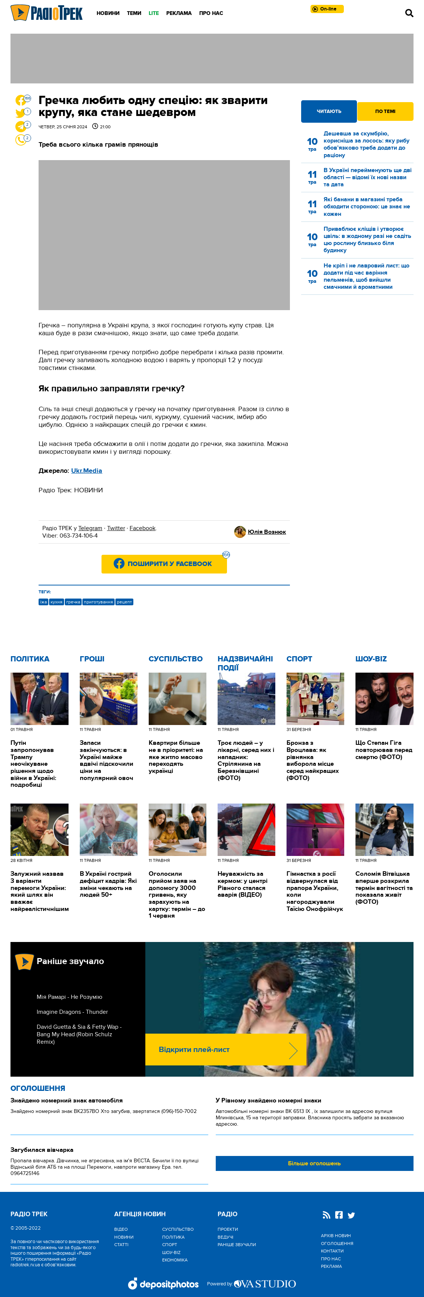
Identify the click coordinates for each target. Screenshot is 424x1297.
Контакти (332, 1251)
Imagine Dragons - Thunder (72, 1012)
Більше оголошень (314, 1163)
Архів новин (336, 1235)
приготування (98, 602)
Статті (121, 1244)
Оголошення (37, 1088)
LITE (154, 13)
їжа (43, 602)
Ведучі (225, 1237)
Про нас (211, 13)
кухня (57, 602)
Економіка (175, 1260)
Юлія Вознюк (267, 532)
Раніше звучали (237, 1244)
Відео (121, 1229)
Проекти (228, 1229)
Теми (134, 13)
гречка (73, 602)
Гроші (92, 659)
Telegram (90, 528)
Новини (108, 13)
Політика (29, 659)
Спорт (299, 659)
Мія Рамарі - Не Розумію (69, 997)
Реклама (179, 13)
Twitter (116, 528)
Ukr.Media (86, 471)
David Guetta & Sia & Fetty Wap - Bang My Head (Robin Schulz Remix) (79, 1034)
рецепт (124, 602)
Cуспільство (176, 659)
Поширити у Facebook (177, 561)
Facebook (142, 528)
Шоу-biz (371, 659)
